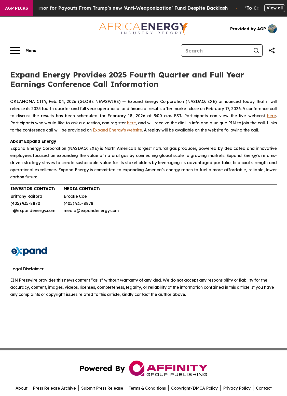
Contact (264, 388)
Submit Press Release (102, 388)
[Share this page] (272, 50)
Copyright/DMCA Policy (194, 388)
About (22, 388)
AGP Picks (16, 8)
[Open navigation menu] (23, 50)
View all (275, 7)
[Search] (215, 50)
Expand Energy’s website (117, 130)
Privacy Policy (237, 388)
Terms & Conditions (147, 388)
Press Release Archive (54, 388)
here (271, 115)
